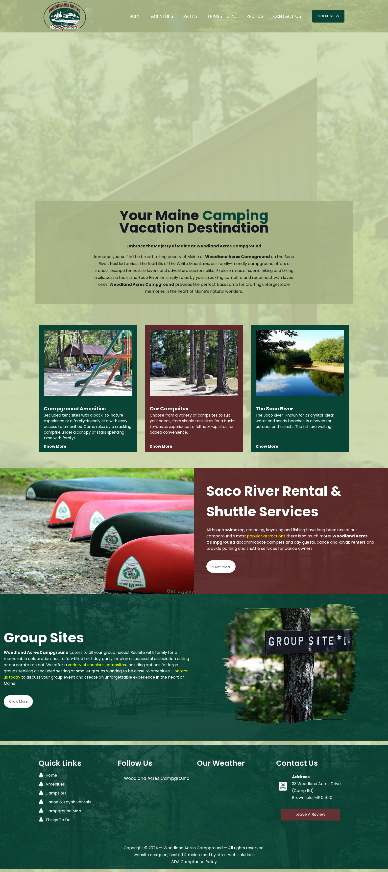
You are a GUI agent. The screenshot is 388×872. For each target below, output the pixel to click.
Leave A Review (310, 817)
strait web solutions (236, 858)
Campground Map (63, 814)
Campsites (56, 796)
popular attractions (266, 539)
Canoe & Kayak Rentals (68, 805)
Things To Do (58, 823)
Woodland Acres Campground (157, 781)
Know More (221, 569)
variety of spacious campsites (97, 667)
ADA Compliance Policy (194, 865)
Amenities (55, 787)
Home (51, 778)
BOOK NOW (328, 16)
